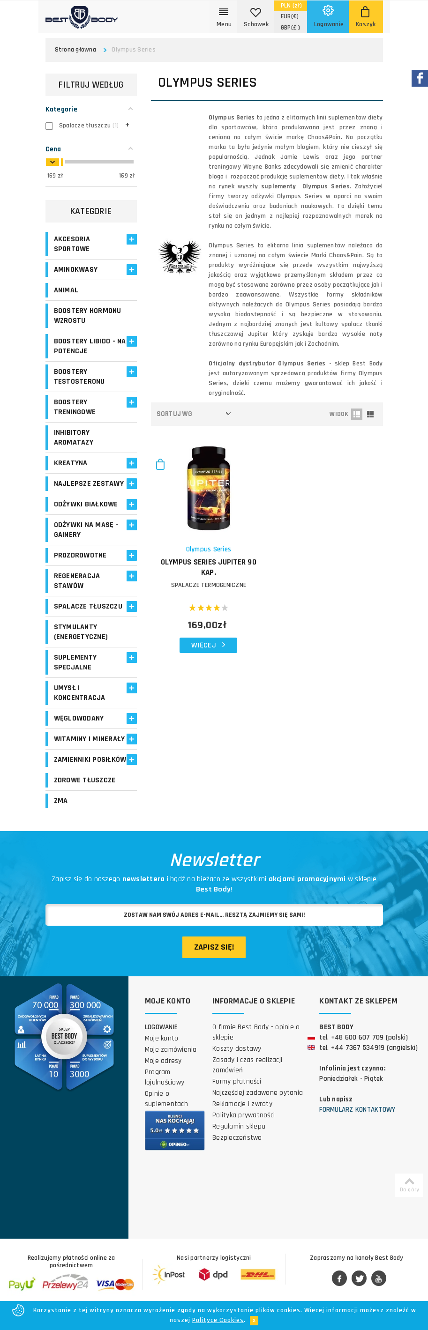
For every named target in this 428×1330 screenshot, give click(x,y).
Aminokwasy (76, 270)
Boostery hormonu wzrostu (87, 316)
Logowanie (161, 1027)
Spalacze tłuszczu (88, 606)
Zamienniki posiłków (90, 760)
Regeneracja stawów (77, 581)
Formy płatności (236, 1081)
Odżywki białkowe (86, 504)
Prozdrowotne (80, 555)
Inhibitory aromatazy (73, 437)
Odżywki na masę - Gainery (86, 530)
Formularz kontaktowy (357, 1109)
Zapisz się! (214, 947)
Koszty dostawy (237, 1048)
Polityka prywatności (243, 1115)
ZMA (61, 801)
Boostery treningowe (75, 407)
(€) (290, 16)
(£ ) (290, 27)
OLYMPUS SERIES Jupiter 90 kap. (208, 567)
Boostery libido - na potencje (90, 346)
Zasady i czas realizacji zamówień (247, 1065)
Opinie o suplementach (166, 1098)
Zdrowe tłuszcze (85, 780)
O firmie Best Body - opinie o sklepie (256, 1032)
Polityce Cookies (218, 1320)
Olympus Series (209, 549)
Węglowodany (79, 718)
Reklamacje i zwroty (242, 1104)
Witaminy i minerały (89, 739)
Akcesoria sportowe (72, 244)
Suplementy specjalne (75, 662)
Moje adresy (163, 1060)
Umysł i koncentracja (79, 693)
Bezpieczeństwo (237, 1137)
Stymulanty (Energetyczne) (81, 632)
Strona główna (75, 49)
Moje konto (162, 1038)
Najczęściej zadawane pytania (257, 1092)
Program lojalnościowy (164, 1077)
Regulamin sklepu (238, 1126)
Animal (66, 290)
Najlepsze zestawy (89, 484)
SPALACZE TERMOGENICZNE (209, 585)
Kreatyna (71, 463)
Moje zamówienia (171, 1049)
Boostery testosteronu (79, 376)
